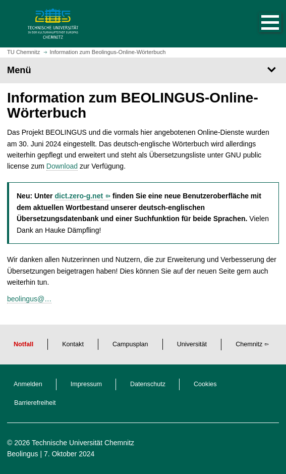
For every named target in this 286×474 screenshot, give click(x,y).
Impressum (86, 384)
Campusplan (130, 344)
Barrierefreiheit (35, 402)
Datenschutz (147, 384)
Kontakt (73, 344)
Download (62, 166)
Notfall (23, 344)
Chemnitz (249, 344)
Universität (192, 344)
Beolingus (22, 454)
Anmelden (28, 384)
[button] (260, 23)
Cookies (205, 384)
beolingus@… (29, 299)
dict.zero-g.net (78, 196)
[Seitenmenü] (143, 70)
